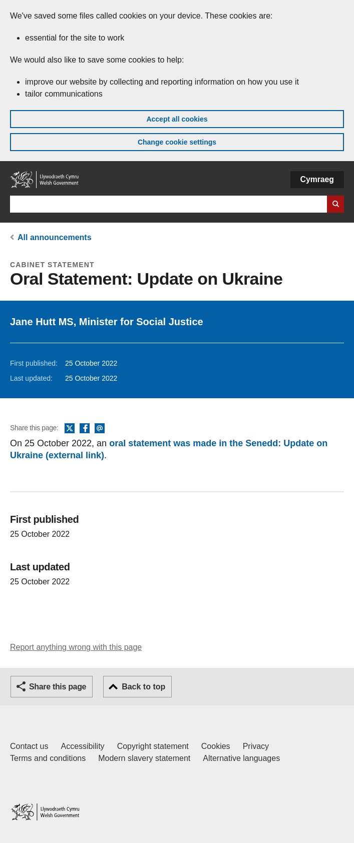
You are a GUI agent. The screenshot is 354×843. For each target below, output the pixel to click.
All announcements (55, 237)
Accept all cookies (176, 119)
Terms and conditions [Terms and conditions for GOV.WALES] (48, 758)
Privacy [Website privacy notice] (256, 746)
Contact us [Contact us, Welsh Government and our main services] (29, 746)
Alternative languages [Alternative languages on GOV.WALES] (241, 758)
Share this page (57, 686)
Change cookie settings (177, 142)
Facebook (85, 428)
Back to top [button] (143, 686)
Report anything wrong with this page (76, 647)
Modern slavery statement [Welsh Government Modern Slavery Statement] (144, 758)
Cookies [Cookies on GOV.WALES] (215, 746)
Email (100, 428)
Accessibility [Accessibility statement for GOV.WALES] (82, 746)
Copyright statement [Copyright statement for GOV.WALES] (153, 746)
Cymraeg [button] (317, 179)
